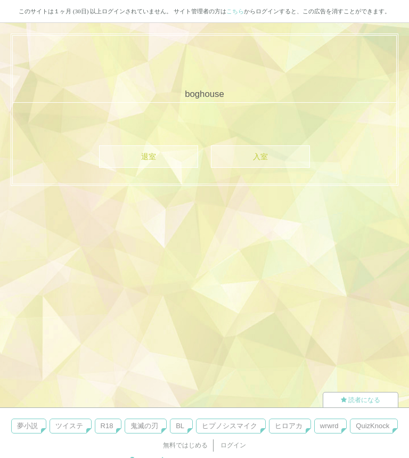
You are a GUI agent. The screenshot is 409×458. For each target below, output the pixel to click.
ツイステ (69, 426)
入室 (260, 156)
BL (180, 426)
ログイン (233, 445)
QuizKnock (372, 426)
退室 (148, 156)
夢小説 (27, 426)
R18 (107, 426)
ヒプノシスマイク (229, 426)
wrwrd (329, 426)
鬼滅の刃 (144, 426)
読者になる (360, 400)
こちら (235, 11)
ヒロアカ (288, 426)
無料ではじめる (185, 445)
